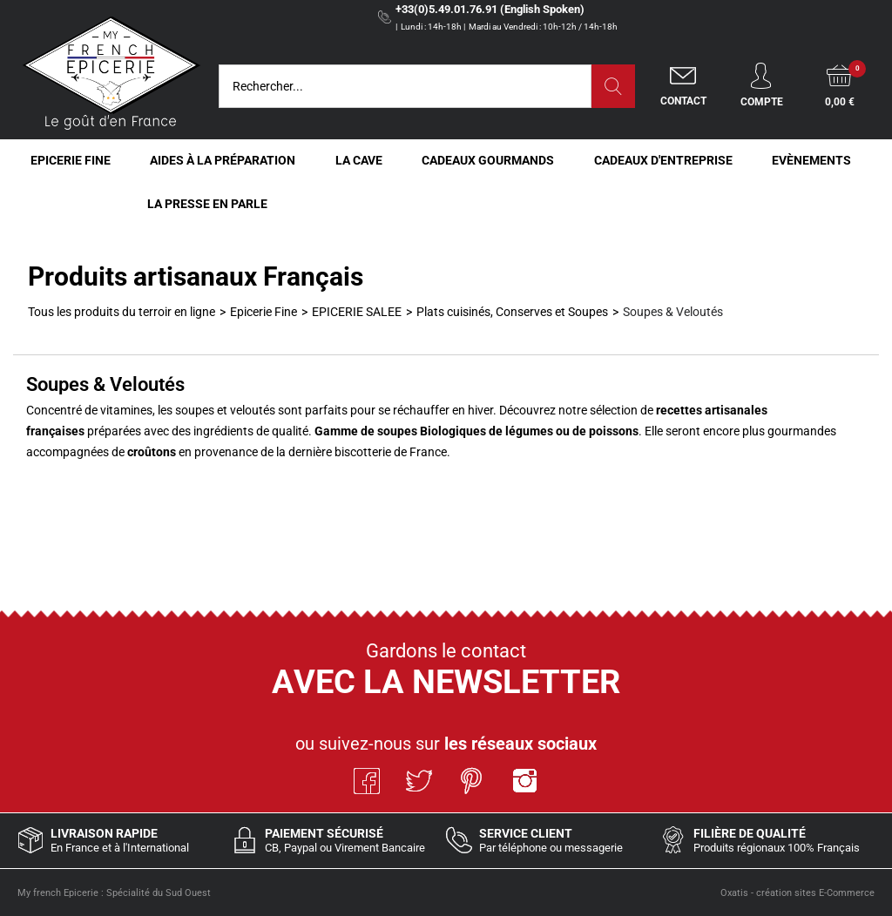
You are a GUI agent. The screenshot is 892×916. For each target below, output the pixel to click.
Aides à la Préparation (222, 160)
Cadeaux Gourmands (488, 160)
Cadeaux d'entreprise (663, 160)
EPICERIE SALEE (357, 312)
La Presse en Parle (207, 204)
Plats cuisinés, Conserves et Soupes (512, 312)
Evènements (811, 160)
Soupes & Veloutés (673, 312)
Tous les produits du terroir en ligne (121, 312)
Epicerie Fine (70, 160)
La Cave (358, 160)
